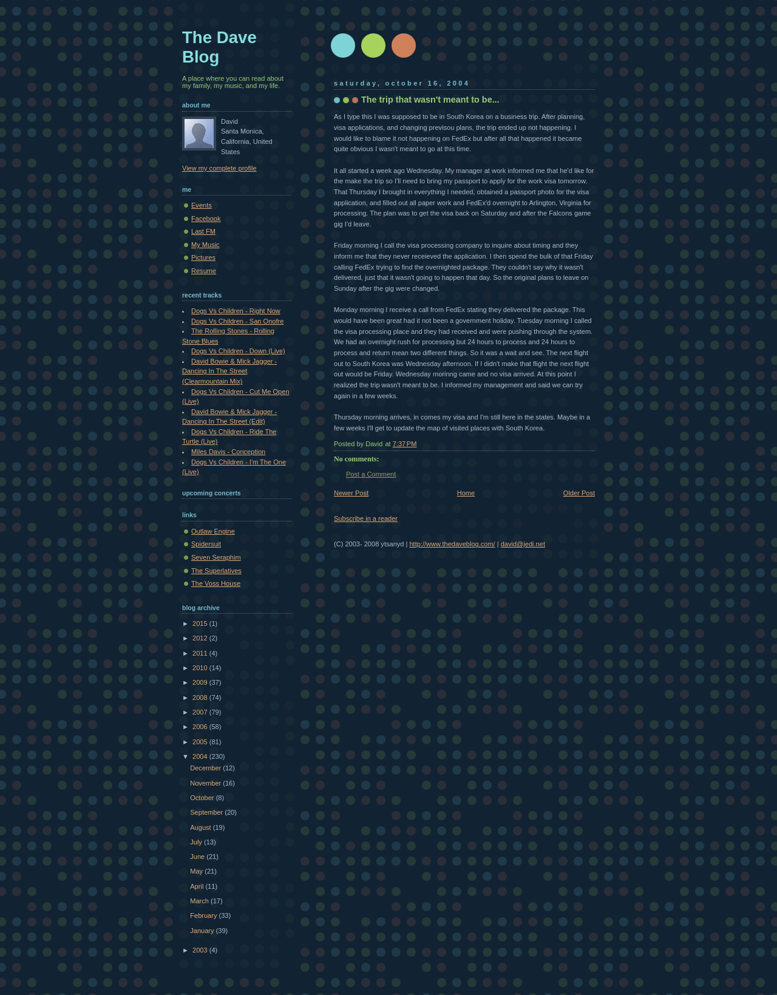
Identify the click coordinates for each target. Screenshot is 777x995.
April (197, 886)
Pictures (203, 257)
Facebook (206, 218)
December (206, 768)
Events (201, 205)
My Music (205, 244)
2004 (200, 756)
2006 (200, 726)
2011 (200, 653)
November (206, 783)
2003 (200, 950)
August (201, 827)
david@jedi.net (523, 544)
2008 (200, 697)
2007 (200, 712)
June (198, 856)
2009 (200, 682)
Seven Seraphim (216, 557)
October (202, 797)
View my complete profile (219, 168)
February (204, 915)
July (197, 842)
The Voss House (215, 583)
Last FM (203, 231)
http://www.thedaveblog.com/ (452, 544)
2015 (200, 623)
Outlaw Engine (213, 531)
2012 (200, 638)
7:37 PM (405, 443)
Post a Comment (371, 474)
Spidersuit (206, 544)
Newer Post (351, 493)
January (202, 930)
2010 (200, 667)
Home (466, 493)
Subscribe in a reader (366, 518)
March (200, 901)
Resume (203, 270)
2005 (200, 741)
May (197, 871)
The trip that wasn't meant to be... (430, 99)
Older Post (579, 493)
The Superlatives (216, 570)
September (207, 812)
